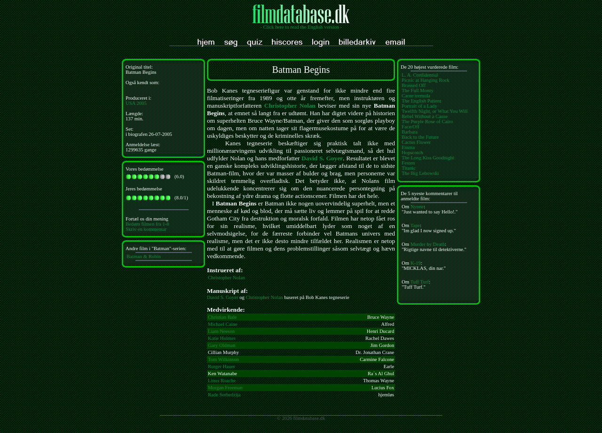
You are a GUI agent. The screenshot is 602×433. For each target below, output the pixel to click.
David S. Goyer (322, 158)
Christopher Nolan (290, 105)
